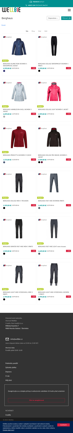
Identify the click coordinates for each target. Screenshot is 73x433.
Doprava (8, 372)
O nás (7, 376)
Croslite (8, 415)
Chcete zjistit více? (8, 430)
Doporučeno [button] (53, 18)
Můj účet (8, 380)
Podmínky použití (11, 363)
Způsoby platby (10, 367)
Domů (3, 25)
